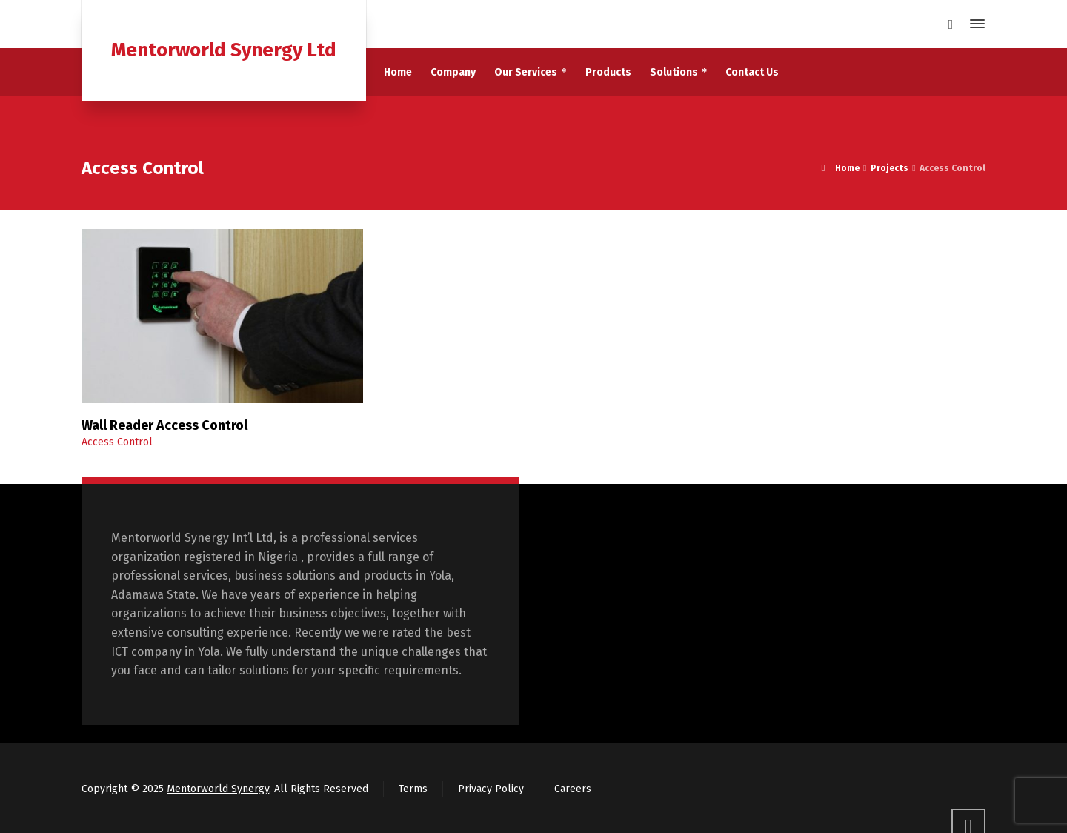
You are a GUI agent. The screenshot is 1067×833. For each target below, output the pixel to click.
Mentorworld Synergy (218, 789)
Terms (413, 789)
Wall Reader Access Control (164, 425)
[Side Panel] (974, 23)
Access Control (117, 442)
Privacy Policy (491, 789)
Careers (572, 789)
